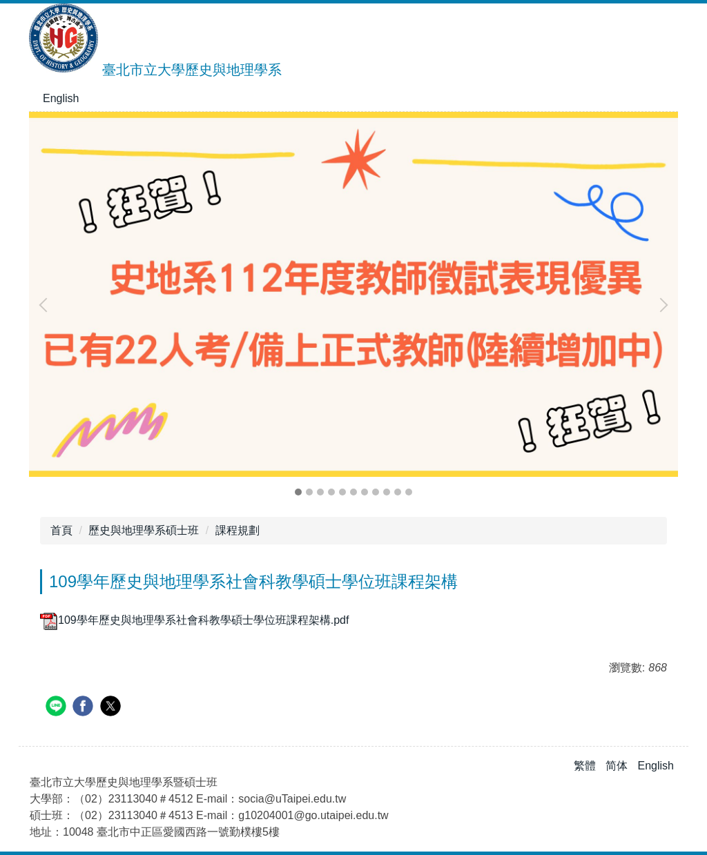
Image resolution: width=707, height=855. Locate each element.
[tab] (298, 492)
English (61, 98)
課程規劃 (237, 530)
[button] (46, 305)
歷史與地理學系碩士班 (143, 530)
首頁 (61, 530)
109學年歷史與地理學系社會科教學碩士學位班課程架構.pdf (194, 620)
